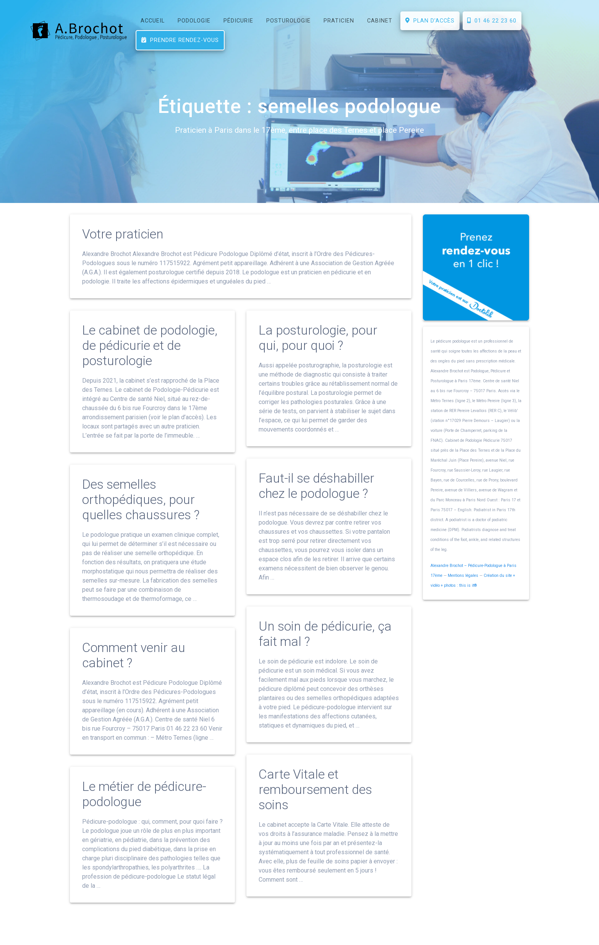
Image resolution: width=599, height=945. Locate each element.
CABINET (379, 21)
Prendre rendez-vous (180, 40)
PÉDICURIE (238, 21)
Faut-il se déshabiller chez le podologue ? (316, 504)
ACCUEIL (153, 21)
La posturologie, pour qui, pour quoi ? (318, 356)
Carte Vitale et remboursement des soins (315, 808)
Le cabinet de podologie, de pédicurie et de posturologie (149, 364)
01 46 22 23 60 (491, 21)
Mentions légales (463, 594)
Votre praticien (123, 252)
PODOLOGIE (194, 21)
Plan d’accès (430, 21)
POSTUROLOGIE (288, 21)
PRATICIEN (339, 21)
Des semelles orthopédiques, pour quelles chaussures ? (140, 518)
